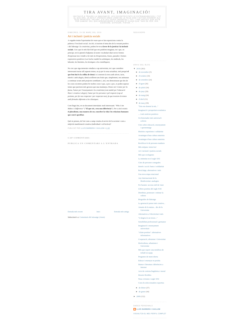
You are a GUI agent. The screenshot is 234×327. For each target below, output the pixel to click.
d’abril (141, 99)
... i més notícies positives (148, 114)
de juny (142, 91)
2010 (138, 68)
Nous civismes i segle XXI (148, 279)
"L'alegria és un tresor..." (147, 218)
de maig (142, 95)
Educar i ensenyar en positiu (149, 260)
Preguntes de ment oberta (148, 257)
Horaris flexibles (144, 275)
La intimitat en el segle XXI (149, 159)
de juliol (142, 87)
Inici (98, 211)
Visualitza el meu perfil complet (149, 313)
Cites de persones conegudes (149, 162)
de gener (142, 291)
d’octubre (143, 76)
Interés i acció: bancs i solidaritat (151, 166)
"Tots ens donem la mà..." (148, 106)
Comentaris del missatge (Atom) (92, 217)
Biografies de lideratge (147, 199)
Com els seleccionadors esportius (151, 283)
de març (142, 103)
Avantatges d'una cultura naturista (151, 135)
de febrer (142, 288)
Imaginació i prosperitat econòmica (152, 110)
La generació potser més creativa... (151, 203)
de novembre (144, 72)
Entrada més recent (75, 211)
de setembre (144, 80)
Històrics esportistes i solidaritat (150, 131)
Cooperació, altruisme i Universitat (152, 239)
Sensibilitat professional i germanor (152, 222)
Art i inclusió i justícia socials (149, 151)
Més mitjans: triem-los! (147, 147)
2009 (138, 296)
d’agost (142, 83)
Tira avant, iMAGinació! (117, 12)
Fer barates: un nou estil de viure (151, 185)
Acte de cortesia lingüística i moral (151, 271)
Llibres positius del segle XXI (149, 189)
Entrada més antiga (121, 211)
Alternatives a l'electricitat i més (150, 214)
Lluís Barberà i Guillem (148, 309)
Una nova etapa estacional (148, 174)
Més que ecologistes (146, 155)
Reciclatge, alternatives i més (149, 170)
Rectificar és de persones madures (151, 143)
